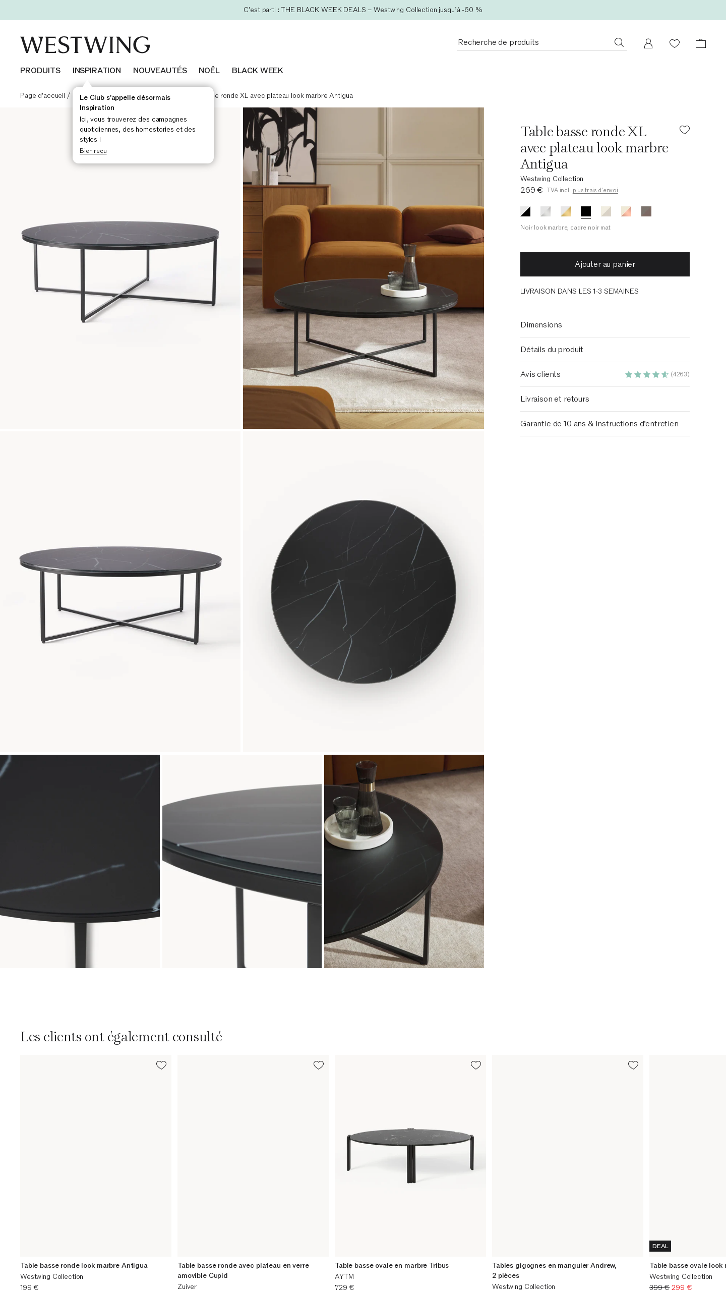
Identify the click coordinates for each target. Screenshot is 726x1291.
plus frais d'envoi (595, 190)
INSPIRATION (97, 70)
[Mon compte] (648, 43)
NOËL (209, 70)
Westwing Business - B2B (412, 1261)
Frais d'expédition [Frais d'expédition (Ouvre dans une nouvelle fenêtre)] (399, 1274)
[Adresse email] (363, 1175)
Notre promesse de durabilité (595, 1261)
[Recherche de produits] (619, 41)
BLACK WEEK (257, 70)
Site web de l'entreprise (233, 1274)
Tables (115, 95)
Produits (40, 70)
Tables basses (153, 95)
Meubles (85, 95)
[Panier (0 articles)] (700, 43)
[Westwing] (85, 44)
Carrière (209, 1261)
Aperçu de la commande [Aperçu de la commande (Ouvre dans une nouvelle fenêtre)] (57, 1261)
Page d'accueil (42, 95)
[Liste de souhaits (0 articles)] (674, 43)
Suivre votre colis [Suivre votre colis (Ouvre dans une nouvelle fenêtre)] (47, 1274)
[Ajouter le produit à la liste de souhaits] (685, 131)
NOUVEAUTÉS (160, 70)
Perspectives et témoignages (595, 1274)
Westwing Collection (551, 179)
